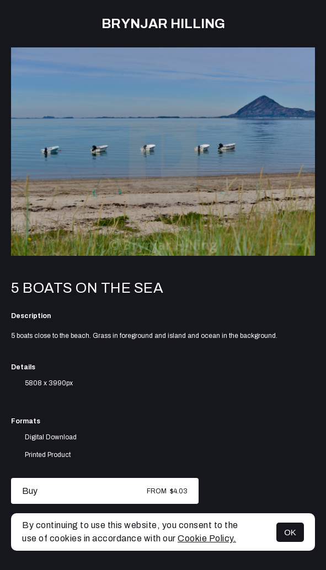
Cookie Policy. (207, 538)
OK (290, 532)
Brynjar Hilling (163, 24)
